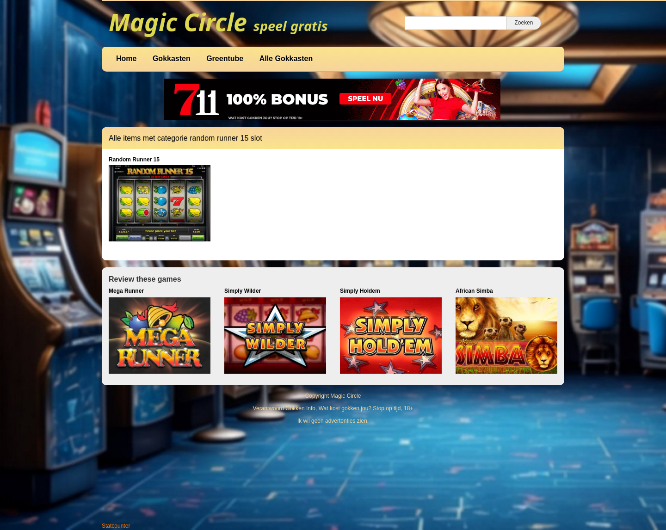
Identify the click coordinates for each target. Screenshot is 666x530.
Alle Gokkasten (286, 58)
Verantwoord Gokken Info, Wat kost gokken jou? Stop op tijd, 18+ (333, 408)
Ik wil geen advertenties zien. (333, 421)
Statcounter (116, 526)
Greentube (224, 58)
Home (126, 58)
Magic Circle (345, 396)
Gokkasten (172, 58)
